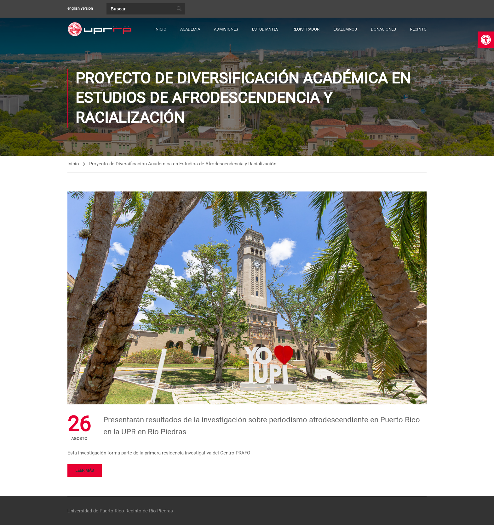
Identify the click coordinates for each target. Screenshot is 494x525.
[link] (486, 39)
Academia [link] (190, 29)
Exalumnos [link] (345, 29)
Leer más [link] (84, 471)
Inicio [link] (160, 29)
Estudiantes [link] (265, 29)
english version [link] (80, 8)
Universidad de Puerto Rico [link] (95, 511)
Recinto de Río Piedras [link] (149, 511)
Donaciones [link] (383, 29)
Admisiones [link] (226, 29)
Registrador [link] (305, 29)
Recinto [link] (418, 29)
